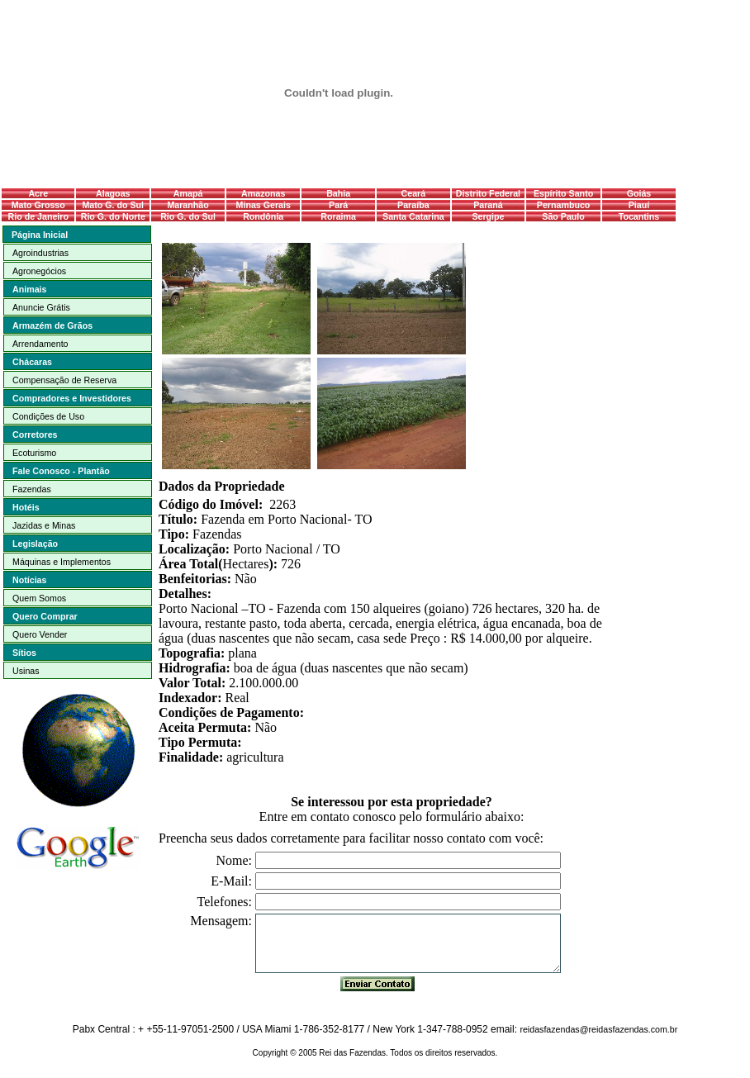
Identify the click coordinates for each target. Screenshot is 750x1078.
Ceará (413, 193)
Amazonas (263, 193)
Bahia (338, 193)
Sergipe (488, 216)
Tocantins (639, 216)
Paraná (488, 205)
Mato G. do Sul (113, 205)
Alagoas (113, 193)
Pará (338, 205)
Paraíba (413, 205)
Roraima (338, 216)
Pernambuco (564, 205)
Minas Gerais (263, 205)
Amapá (188, 193)
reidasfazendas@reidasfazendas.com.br (598, 1029)
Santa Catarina (413, 216)
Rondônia (263, 216)
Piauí (639, 205)
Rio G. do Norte (113, 216)
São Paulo (563, 216)
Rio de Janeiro (38, 216)
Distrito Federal (488, 193)
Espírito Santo (563, 193)
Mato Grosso (38, 205)
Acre (38, 193)
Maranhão (187, 205)
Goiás (639, 193)
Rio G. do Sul (188, 216)
